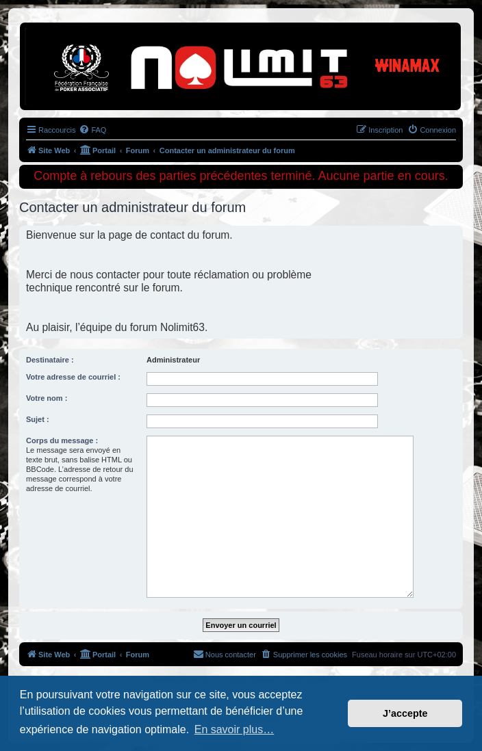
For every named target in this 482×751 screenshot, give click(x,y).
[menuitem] (92, 130)
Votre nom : (46, 398)
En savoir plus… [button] (234, 729)
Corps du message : (62, 440)
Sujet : (37, 419)
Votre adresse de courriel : (73, 377)
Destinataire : (50, 360)
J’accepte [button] (405, 713)
